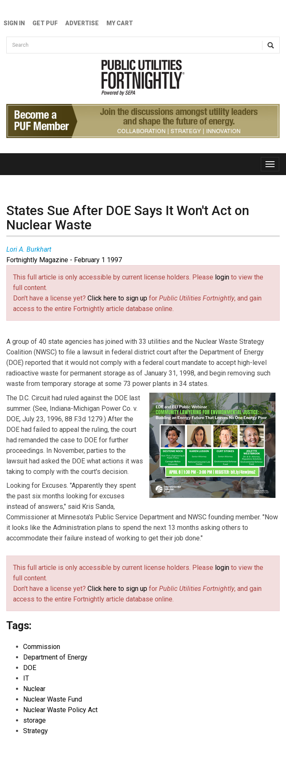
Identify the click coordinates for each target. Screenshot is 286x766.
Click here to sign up (117, 298)
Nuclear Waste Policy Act (60, 710)
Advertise (82, 23)
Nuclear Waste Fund (52, 699)
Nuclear (34, 689)
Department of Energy (55, 657)
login (222, 277)
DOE (29, 668)
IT (26, 678)
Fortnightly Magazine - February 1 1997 (64, 260)
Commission (41, 647)
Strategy (35, 731)
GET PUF (45, 23)
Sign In (14, 23)
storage (34, 720)
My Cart (119, 23)
